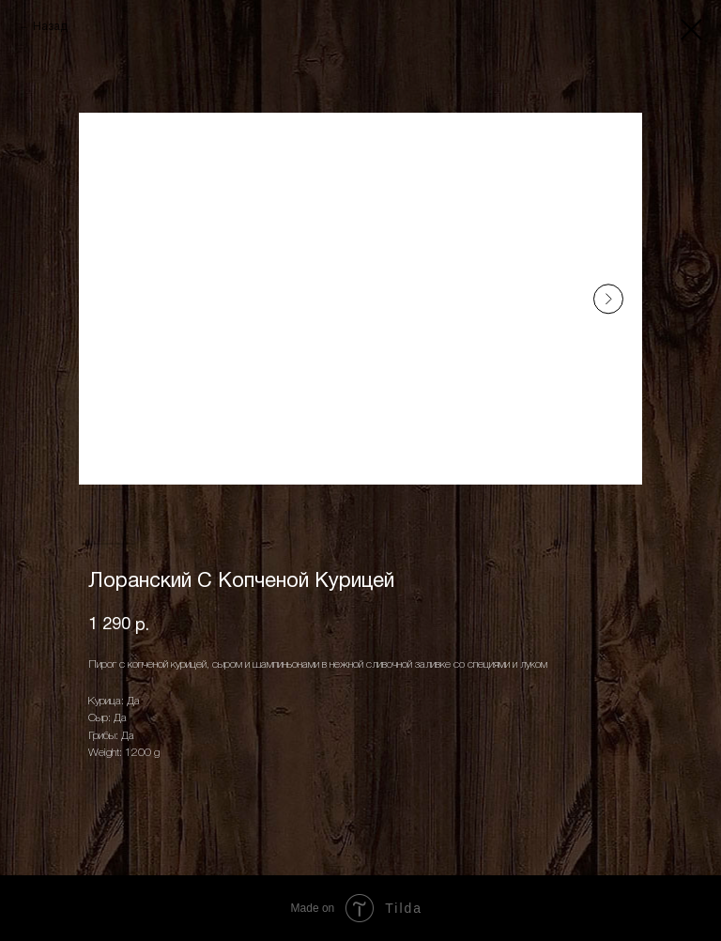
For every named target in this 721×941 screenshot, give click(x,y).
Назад (50, 27)
